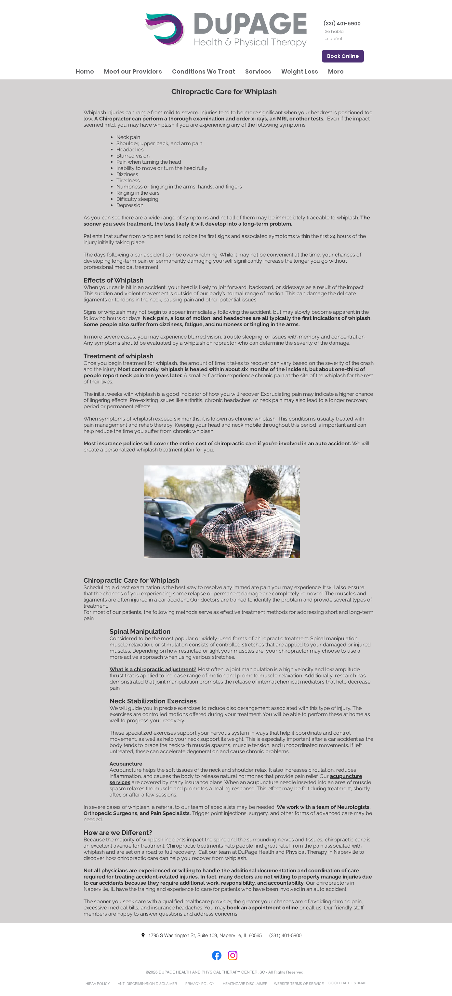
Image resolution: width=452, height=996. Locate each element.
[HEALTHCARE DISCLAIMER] (245, 983)
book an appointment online (262, 908)
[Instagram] (232, 955)
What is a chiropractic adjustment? (153, 669)
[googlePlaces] (143, 935)
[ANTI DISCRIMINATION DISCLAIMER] (147, 983)
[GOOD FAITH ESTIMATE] (348, 983)
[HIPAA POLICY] (97, 983)
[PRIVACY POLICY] (199, 983)
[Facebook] (216, 955)
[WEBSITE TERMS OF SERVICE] (299, 983)
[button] (133, 71)
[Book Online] (343, 56)
